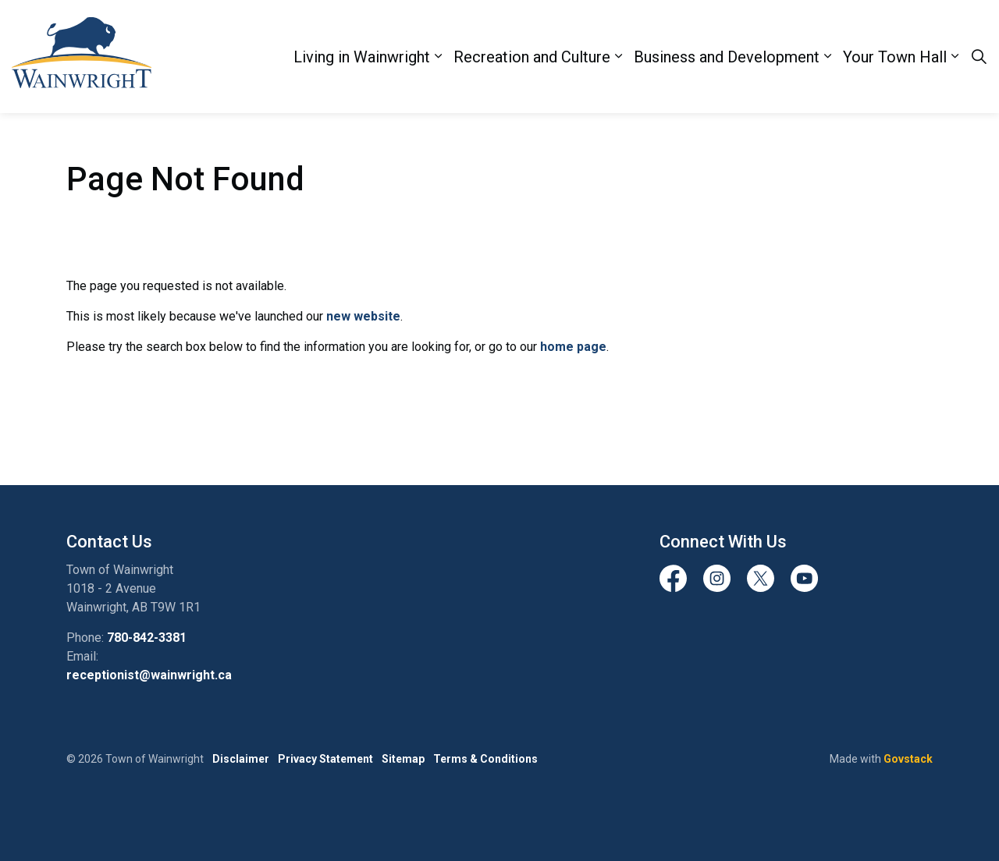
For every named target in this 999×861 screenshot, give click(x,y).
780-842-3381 (147, 637)
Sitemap (403, 759)
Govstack (908, 759)
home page (573, 346)
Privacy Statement (325, 759)
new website (363, 316)
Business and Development (726, 57)
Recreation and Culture (531, 57)
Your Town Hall (895, 57)
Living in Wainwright (361, 57)
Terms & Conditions (485, 759)
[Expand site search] (978, 56)
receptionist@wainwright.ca (149, 675)
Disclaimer (240, 759)
